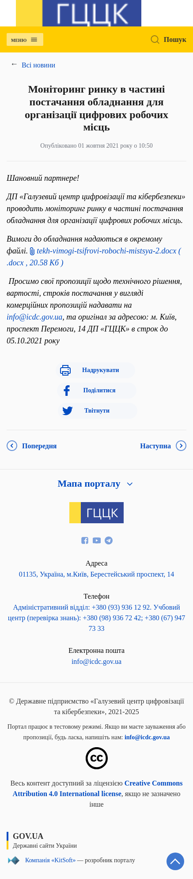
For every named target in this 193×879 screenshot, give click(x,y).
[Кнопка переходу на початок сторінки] (175, 861)
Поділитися (99, 390)
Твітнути (97, 410)
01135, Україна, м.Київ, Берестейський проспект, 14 (96, 574)
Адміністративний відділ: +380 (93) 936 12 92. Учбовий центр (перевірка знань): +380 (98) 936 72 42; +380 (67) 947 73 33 (96, 617)
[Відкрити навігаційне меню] (35, 40)
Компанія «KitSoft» (50, 860)
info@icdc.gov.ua (34, 317)
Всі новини (38, 65)
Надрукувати (100, 370)
